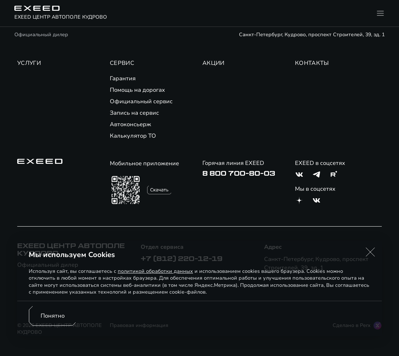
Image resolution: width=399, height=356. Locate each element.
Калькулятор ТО (133, 136)
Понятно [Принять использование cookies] (52, 316)
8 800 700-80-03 (238, 173)
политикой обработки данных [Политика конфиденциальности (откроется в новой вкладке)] (155, 271)
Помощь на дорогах (137, 90)
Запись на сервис (134, 113)
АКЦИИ (213, 63)
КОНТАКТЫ (312, 63)
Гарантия (123, 78)
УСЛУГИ (29, 63)
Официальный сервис (141, 101)
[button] (370, 252)
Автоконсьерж (130, 124)
